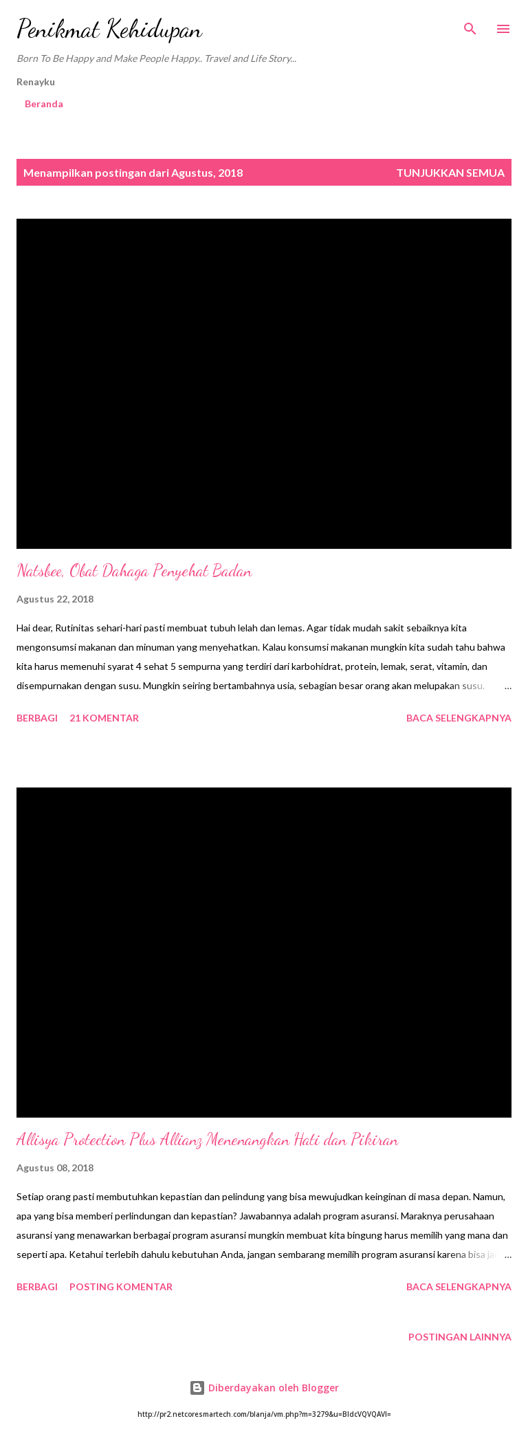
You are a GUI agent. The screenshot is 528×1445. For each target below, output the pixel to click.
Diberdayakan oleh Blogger (264, 1387)
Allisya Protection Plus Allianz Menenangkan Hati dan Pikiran (207, 1139)
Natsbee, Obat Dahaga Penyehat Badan (134, 570)
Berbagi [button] (37, 718)
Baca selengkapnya (459, 718)
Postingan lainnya (460, 1337)
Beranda (44, 103)
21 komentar (104, 718)
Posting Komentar (121, 1286)
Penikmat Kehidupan (109, 28)
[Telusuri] (470, 25)
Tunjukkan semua (450, 172)
